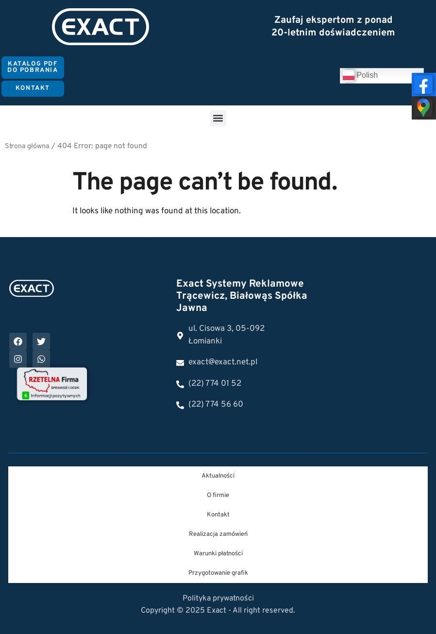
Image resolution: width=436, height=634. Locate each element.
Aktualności (218, 476)
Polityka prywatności (218, 598)
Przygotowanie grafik (218, 573)
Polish (360, 76)
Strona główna (27, 146)
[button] (218, 118)
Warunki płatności (218, 554)
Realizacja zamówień (218, 534)
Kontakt (218, 515)
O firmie (218, 495)
